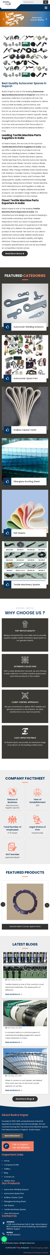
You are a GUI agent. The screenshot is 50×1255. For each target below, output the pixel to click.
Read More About (14, 253)
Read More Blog (13, 994)
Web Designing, (37, 1248)
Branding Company (40, 1252)
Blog (6, 1173)
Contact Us (9, 1177)
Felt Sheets (19, 533)
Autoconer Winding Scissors (28, 326)
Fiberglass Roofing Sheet (27, 481)
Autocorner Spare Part (26, 378)
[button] (3, 19)
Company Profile (11, 1165)
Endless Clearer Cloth (25, 430)
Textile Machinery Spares (27, 584)
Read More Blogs (25, 1099)
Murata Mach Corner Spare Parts (25, 926)
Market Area (9, 1181)
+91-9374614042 (21, 1147)
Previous (3, 904)
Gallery (7, 1169)
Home (6, 1161)
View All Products (11, 1213)
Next (47, 905)
